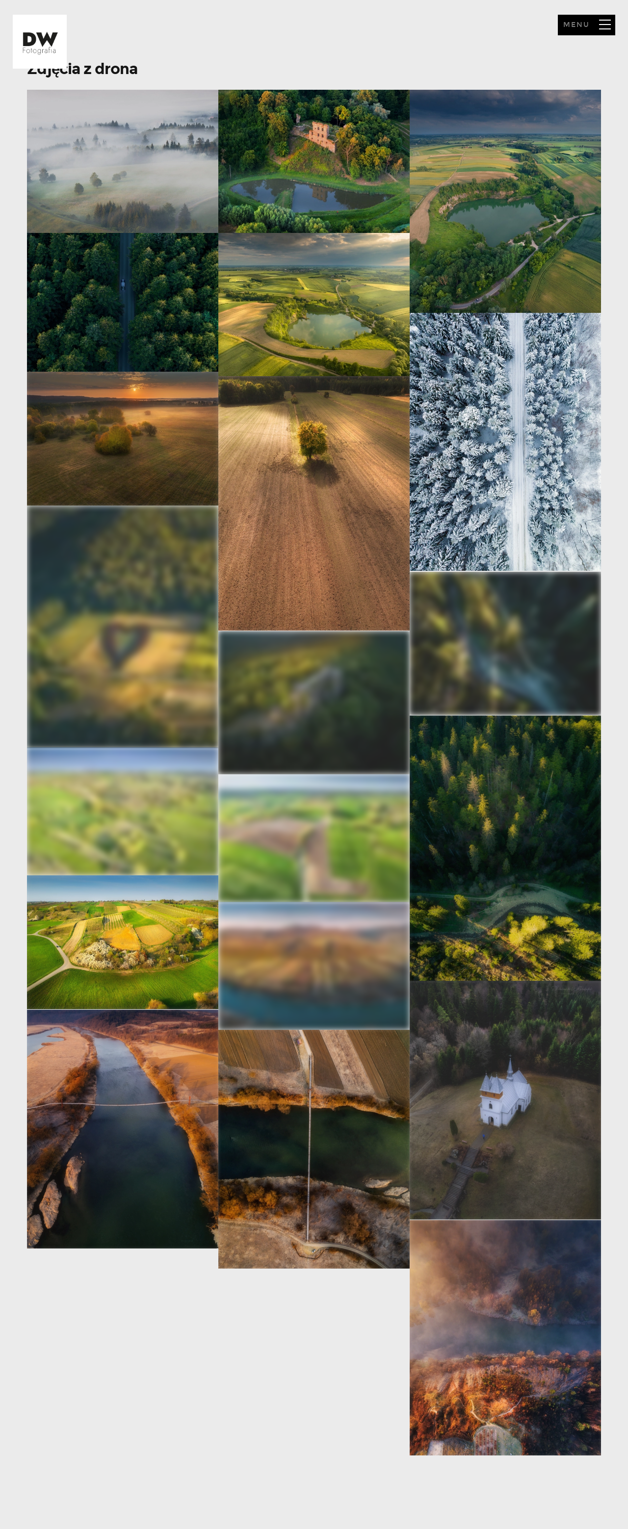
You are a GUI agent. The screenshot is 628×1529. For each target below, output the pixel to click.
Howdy (40, 42)
